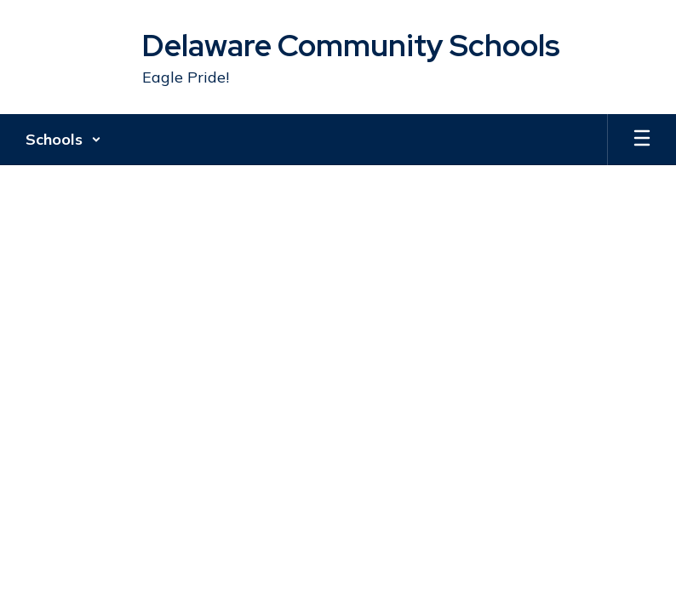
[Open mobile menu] (642, 139)
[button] (63, 139)
